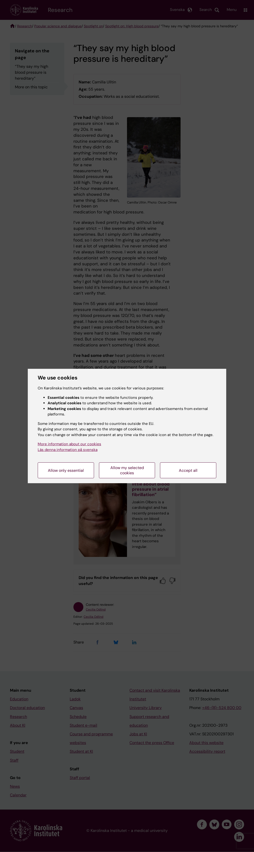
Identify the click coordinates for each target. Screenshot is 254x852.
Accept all (188, 470)
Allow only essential (66, 470)
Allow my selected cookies (127, 470)
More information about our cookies (69, 444)
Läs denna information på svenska (67, 449)
